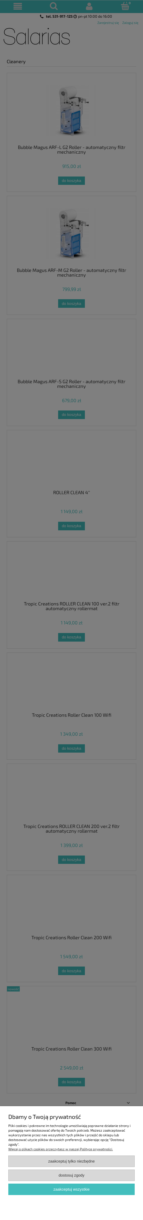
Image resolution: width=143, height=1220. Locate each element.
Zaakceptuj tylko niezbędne (71, 1161)
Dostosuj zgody (72, 1175)
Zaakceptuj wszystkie (71, 1189)
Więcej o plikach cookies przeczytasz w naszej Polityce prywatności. (60, 1149)
